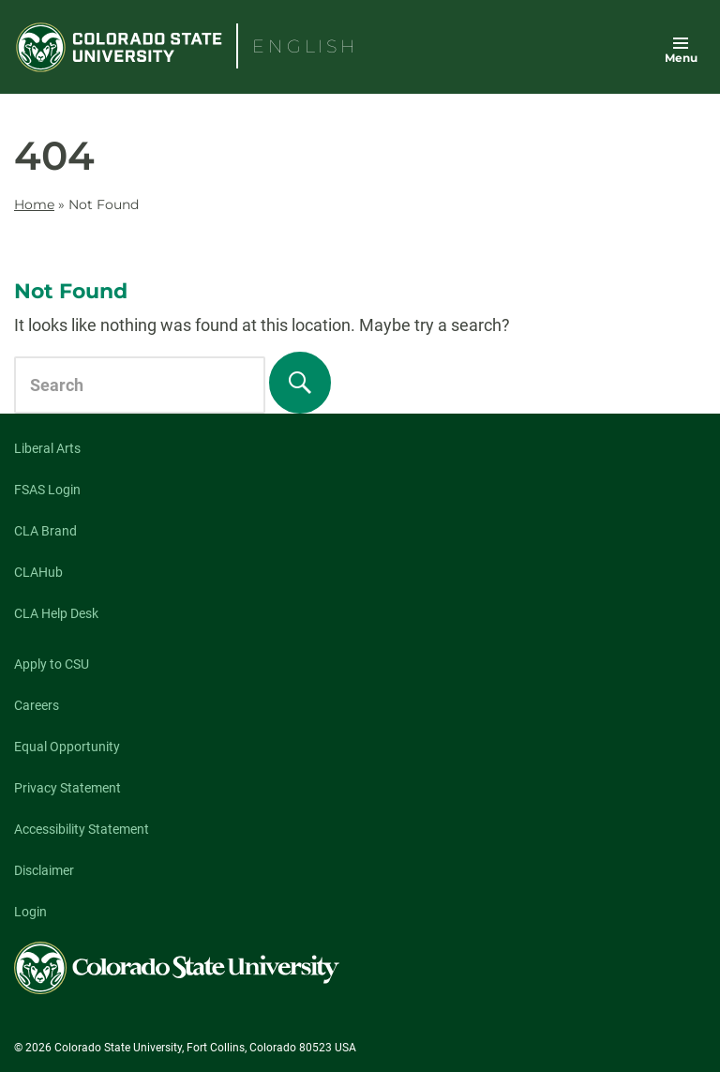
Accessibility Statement (81, 829)
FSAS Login (47, 489)
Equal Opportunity (67, 746)
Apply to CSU (51, 664)
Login (30, 911)
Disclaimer (44, 870)
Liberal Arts (47, 448)
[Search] (300, 383)
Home (34, 204)
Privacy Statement (67, 787)
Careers (36, 705)
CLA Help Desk (56, 613)
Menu (681, 58)
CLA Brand (45, 530)
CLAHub (38, 572)
